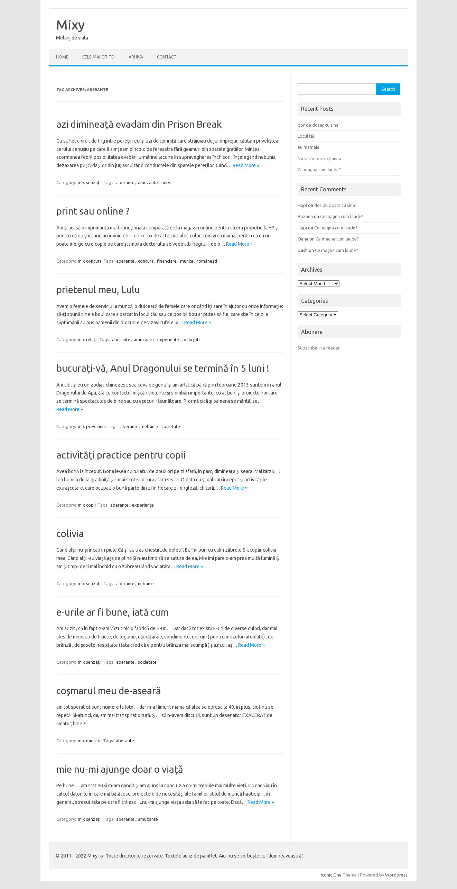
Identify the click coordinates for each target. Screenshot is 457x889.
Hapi (302, 205)
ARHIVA (136, 57)
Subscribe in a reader (319, 347)
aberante (125, 182)
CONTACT (166, 57)
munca (186, 260)
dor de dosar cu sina (318, 125)
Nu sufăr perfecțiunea (319, 158)
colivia (70, 533)
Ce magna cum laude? (319, 169)
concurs (145, 260)
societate (170, 426)
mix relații (87, 339)
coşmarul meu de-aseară (108, 690)
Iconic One (331, 874)
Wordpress (396, 874)
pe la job (191, 339)
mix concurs (90, 260)
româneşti (207, 260)
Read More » (246, 165)
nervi (166, 182)
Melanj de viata (72, 37)
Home (62, 57)
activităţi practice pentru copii (121, 455)
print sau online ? (92, 211)
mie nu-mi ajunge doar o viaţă (119, 769)
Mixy (70, 24)
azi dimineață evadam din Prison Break (139, 124)
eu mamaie (308, 147)
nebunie (150, 426)
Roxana (305, 216)
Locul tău (307, 136)
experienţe (168, 339)
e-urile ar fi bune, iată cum (112, 612)
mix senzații (90, 182)
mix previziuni (92, 426)
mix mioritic (89, 740)
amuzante (148, 182)
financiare (167, 260)
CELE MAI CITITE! (98, 57)
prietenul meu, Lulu (98, 289)
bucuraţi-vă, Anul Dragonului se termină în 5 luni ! (162, 368)
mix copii (87, 504)
